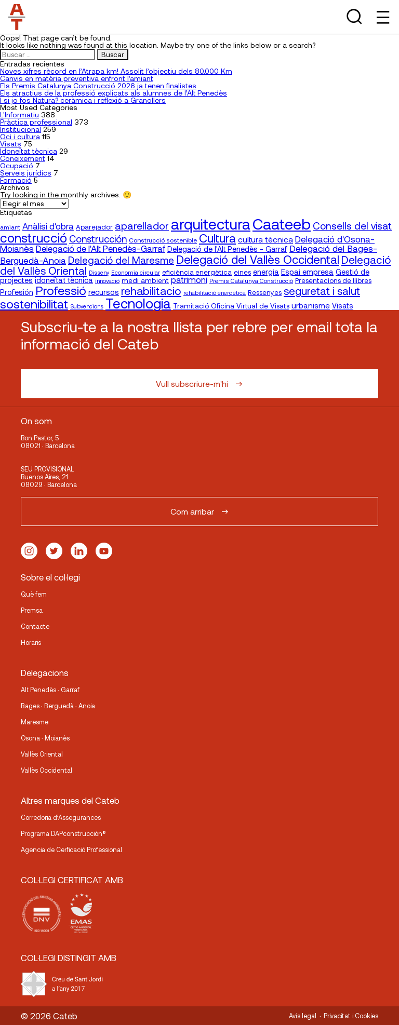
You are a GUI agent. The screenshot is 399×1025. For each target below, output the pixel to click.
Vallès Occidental (46, 770)
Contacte (35, 626)
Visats (10, 143)
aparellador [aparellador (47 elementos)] (142, 225)
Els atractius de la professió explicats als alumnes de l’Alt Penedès (113, 92)
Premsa (32, 610)
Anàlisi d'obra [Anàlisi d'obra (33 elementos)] (48, 226)
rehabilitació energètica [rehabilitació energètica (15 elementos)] (214, 292)
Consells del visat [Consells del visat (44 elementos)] (352, 226)
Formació (16, 180)
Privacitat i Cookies (351, 1015)
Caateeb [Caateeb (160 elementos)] (281, 223)
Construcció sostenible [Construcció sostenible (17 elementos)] (163, 240)
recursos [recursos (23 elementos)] (103, 292)
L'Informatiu (19, 114)
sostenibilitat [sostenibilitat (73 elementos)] (34, 303)
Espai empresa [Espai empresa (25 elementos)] (307, 271)
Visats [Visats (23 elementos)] (342, 305)
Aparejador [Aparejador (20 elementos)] (94, 227)
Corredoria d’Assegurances (61, 817)
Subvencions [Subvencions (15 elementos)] (86, 306)
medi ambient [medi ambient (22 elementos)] (145, 280)
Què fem (34, 594)
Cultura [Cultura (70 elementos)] (217, 238)
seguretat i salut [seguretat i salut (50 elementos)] (322, 291)
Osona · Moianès (45, 737)
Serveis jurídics (25, 172)
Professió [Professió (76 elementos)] (60, 290)
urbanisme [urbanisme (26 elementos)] (310, 305)
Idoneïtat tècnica (28, 150)
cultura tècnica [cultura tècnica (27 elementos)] (265, 239)
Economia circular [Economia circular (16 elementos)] (135, 272)
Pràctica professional (36, 121)
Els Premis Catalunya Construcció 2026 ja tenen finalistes (98, 85)
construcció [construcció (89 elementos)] (33, 237)
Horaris (31, 642)
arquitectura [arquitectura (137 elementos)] (210, 224)
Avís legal (302, 1015)
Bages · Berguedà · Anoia (58, 705)
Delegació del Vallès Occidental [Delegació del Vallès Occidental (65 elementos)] (257, 259)
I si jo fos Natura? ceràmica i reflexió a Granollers (83, 100)
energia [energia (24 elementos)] (266, 271)
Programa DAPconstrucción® (63, 833)
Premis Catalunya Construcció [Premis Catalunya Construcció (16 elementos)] (251, 280)
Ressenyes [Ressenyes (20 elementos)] (265, 292)
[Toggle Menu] (382, 17)
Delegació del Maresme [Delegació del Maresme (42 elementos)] (121, 260)
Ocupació (16, 165)
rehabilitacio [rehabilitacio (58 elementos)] (151, 290)
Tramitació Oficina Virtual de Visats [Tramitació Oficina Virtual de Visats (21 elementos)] (231, 305)
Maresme (34, 721)
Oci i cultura (20, 136)
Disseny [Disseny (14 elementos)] (99, 272)
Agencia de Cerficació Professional (71, 849)
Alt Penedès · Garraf (50, 689)
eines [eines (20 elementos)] (242, 272)
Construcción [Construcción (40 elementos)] (98, 239)
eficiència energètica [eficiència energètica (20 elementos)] (197, 272)
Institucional (20, 129)
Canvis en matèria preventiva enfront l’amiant (76, 78)
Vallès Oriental (42, 754)
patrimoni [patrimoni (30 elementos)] (189, 280)
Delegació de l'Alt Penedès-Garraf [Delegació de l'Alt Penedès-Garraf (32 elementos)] (100, 248)
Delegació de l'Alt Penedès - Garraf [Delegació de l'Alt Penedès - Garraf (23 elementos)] (227, 249)
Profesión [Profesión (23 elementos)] (16, 292)
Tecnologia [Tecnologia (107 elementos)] (138, 303)
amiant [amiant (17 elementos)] (10, 227)
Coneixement (22, 158)
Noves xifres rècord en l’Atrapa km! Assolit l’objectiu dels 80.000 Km (116, 70)
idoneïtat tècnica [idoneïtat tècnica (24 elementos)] (64, 280)
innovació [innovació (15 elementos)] (107, 280)
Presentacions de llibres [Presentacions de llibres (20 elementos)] (333, 280)
